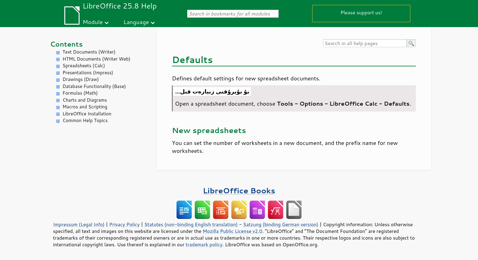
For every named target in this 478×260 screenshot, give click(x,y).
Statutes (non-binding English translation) (190, 224)
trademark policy (204, 244)
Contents (66, 44)
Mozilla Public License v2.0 (232, 231)
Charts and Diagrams (84, 100)
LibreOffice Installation (86, 114)
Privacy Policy (124, 224)
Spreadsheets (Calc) (83, 65)
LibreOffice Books (239, 190)
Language (136, 22)
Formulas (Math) (80, 93)
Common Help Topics (85, 120)
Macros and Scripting (84, 107)
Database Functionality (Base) (94, 86)
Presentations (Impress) (87, 72)
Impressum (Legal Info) (79, 224)
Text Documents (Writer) (89, 52)
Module (93, 22)
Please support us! (361, 12)
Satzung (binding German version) (281, 224)
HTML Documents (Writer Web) (96, 59)
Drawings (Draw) (80, 79)
